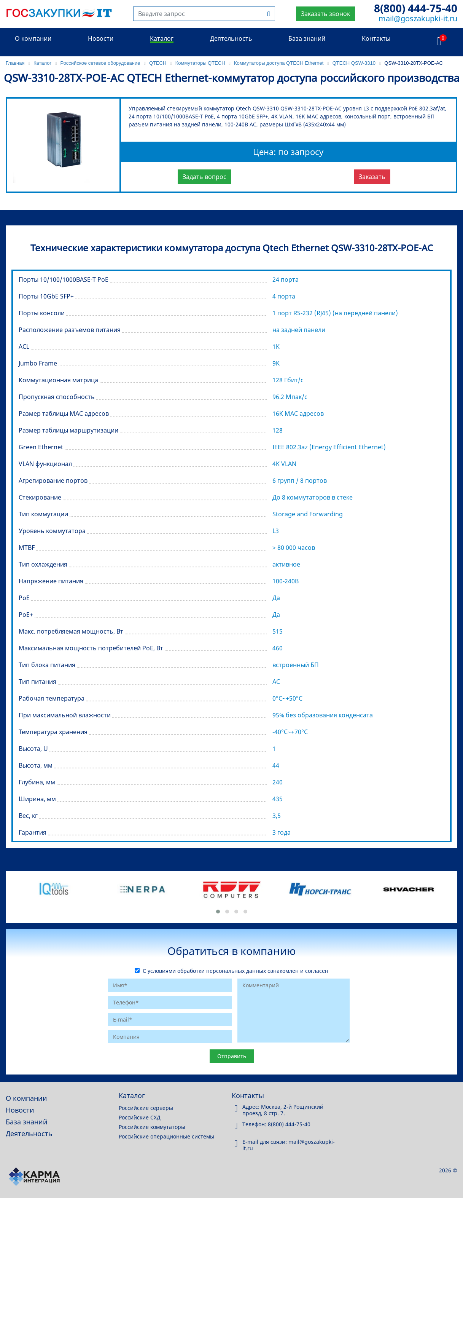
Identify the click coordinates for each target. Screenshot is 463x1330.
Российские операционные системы (166, 1136)
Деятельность (231, 38)
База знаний (306, 38)
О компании (33, 38)
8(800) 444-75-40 (415, 8)
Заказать (372, 176)
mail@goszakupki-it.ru (418, 18)
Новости (100, 38)
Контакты (376, 38)
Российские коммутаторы (152, 1126)
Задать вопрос (204, 176)
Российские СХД (140, 1117)
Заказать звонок (325, 14)
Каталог (161, 38)
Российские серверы (146, 1107)
